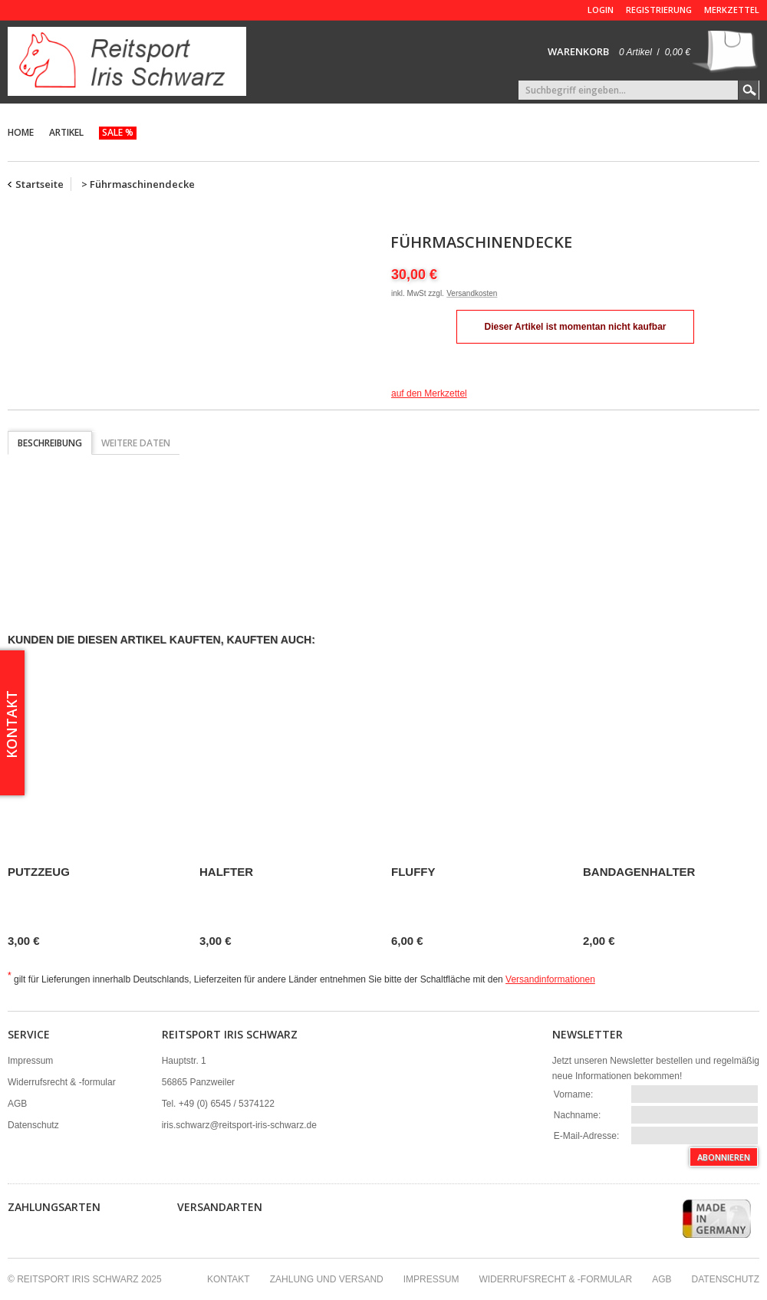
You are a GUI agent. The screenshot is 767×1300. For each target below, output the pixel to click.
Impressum (30, 1060)
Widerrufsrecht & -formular (62, 1082)
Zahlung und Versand (327, 1279)
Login (601, 9)
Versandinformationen (550, 979)
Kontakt (228, 1279)
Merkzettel (731, 9)
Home (21, 132)
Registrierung (659, 9)
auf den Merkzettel (429, 393)
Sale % (117, 132)
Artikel (66, 132)
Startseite (39, 184)
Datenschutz (33, 1125)
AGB (17, 1103)
